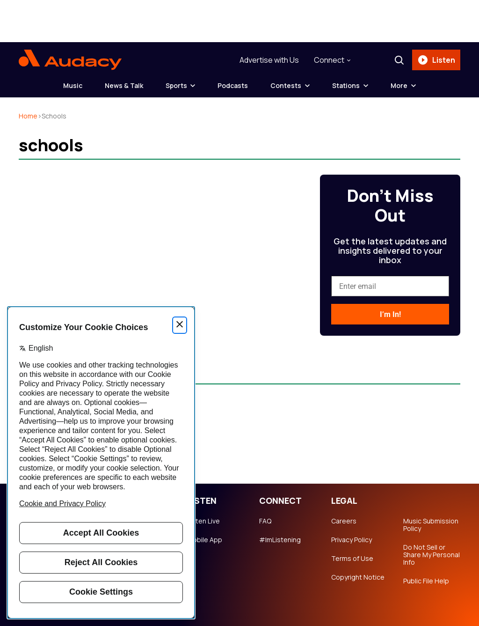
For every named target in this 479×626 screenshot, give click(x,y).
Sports (176, 85)
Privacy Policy (351, 540)
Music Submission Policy (430, 524)
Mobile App (204, 540)
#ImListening (280, 540)
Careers (343, 521)
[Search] (399, 60)
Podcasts (233, 85)
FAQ (265, 521)
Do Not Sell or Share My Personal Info (431, 555)
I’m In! (390, 314)
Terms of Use (352, 558)
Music (72, 85)
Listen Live (203, 521)
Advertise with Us (269, 60)
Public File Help (426, 581)
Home (28, 115)
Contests (286, 85)
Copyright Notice (358, 577)
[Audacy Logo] (70, 60)
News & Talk (124, 85)
